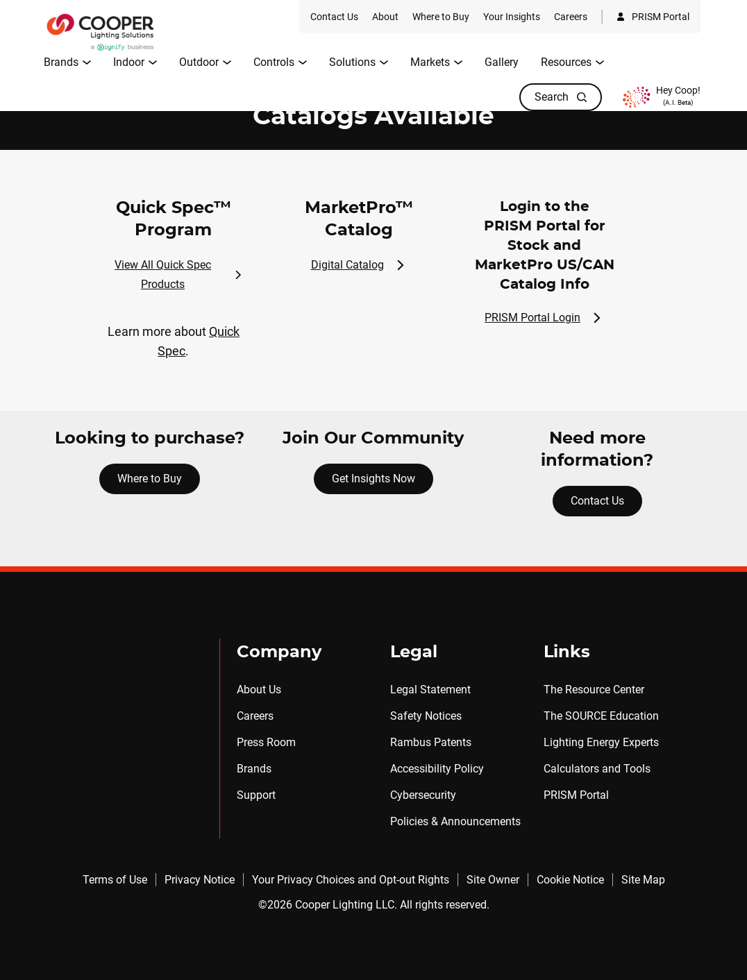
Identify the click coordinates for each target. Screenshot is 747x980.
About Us (259, 689)
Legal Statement (430, 689)
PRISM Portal (576, 795)
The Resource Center (594, 689)
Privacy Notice (200, 879)
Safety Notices (426, 716)
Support (256, 795)
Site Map (643, 879)
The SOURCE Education (601, 716)
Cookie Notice (570, 879)
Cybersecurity (423, 795)
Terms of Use (115, 879)
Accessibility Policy (437, 768)
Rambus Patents (430, 742)
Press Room (266, 742)
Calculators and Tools (597, 768)
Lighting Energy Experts (601, 742)
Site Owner (493, 879)
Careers (255, 716)
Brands (254, 768)
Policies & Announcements (455, 821)
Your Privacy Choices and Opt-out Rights (350, 879)
